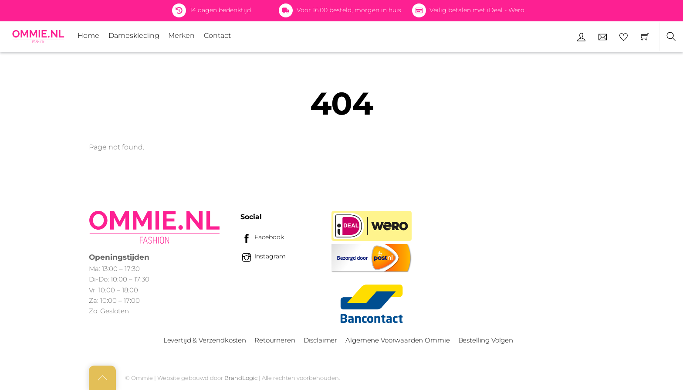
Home (88, 35)
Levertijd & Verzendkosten (204, 340)
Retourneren (274, 340)
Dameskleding (133, 35)
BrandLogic (240, 377)
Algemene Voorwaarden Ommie (397, 340)
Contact (217, 35)
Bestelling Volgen (485, 340)
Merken (181, 35)
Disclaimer (320, 340)
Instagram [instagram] (263, 256)
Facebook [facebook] (262, 237)
